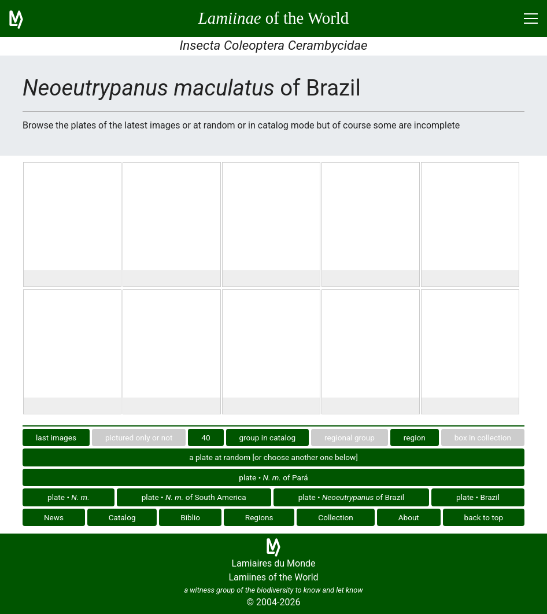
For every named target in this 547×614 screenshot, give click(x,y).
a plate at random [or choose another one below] (273, 457)
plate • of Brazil (351, 497)
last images (56, 437)
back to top (484, 517)
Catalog (122, 517)
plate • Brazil (478, 497)
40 (205, 437)
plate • (68, 497)
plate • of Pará (273, 477)
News (54, 517)
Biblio (190, 517)
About (408, 517)
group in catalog (267, 437)
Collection (335, 517)
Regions (259, 517)
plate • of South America (194, 497)
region (415, 437)
